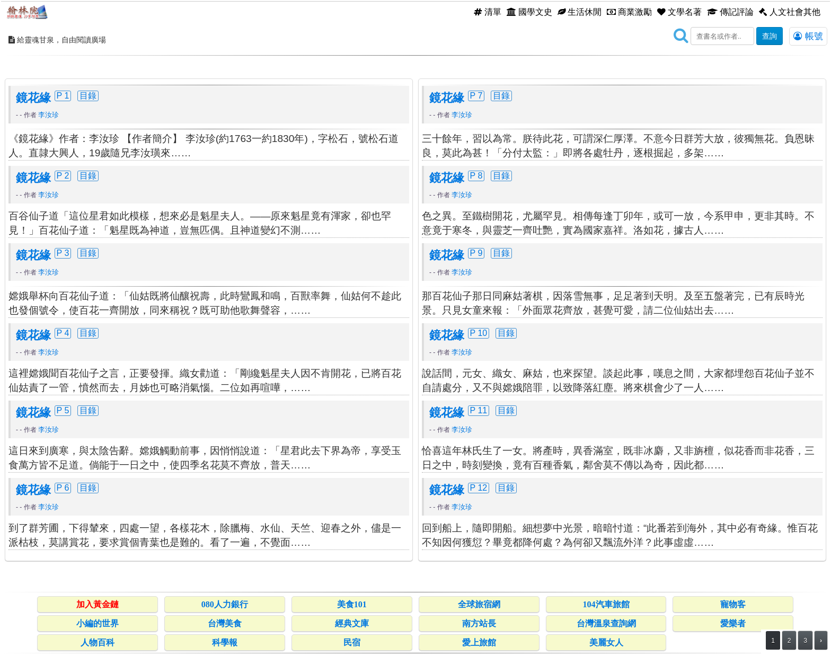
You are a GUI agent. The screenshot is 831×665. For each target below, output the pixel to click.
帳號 (808, 36)
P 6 (63, 487)
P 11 (479, 410)
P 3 (63, 253)
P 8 (476, 175)
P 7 (476, 95)
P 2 (63, 175)
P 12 (479, 487)
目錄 (87, 95)
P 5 (63, 410)
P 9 (476, 253)
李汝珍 (48, 115)
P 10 (479, 333)
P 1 (63, 95)
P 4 (63, 333)
